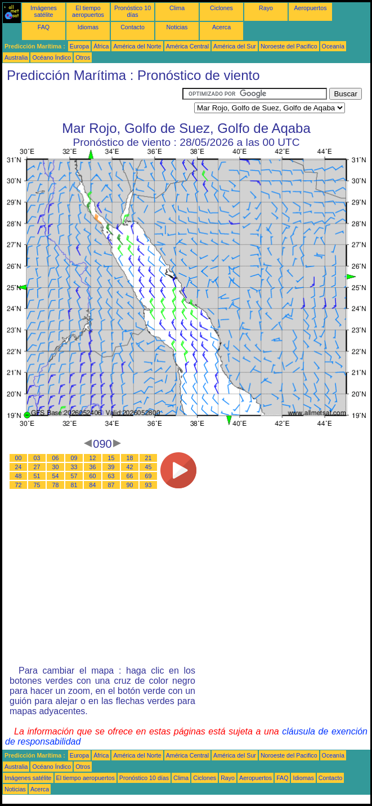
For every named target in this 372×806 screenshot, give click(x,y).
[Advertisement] (92, 102)
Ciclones (221, 8)
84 (92, 485)
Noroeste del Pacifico (289, 46)
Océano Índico (51, 57)
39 (111, 467)
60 (92, 476)
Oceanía (333, 46)
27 (37, 467)
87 (111, 485)
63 (111, 476)
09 (74, 458)
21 (148, 458)
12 (92, 458)
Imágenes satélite (43, 11)
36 (92, 467)
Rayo (266, 8)
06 (55, 458)
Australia (16, 57)
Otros (82, 57)
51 (37, 476)
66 (130, 476)
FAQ (44, 27)
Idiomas (88, 27)
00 (18, 458)
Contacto (132, 27)
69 (148, 476)
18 (130, 458)
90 (130, 485)
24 (18, 467)
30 (55, 467)
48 (18, 476)
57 (74, 476)
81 (74, 485)
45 (148, 467)
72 (18, 485)
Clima (177, 8)
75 (37, 485)
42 (130, 467)
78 (55, 485)
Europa (79, 46)
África (101, 46)
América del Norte (137, 46)
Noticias (177, 27)
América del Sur (234, 46)
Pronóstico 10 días (132, 11)
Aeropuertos (310, 8)
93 (148, 485)
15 (111, 458)
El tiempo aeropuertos (88, 11)
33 (74, 467)
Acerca (221, 27)
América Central (187, 46)
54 (55, 476)
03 (37, 458)
